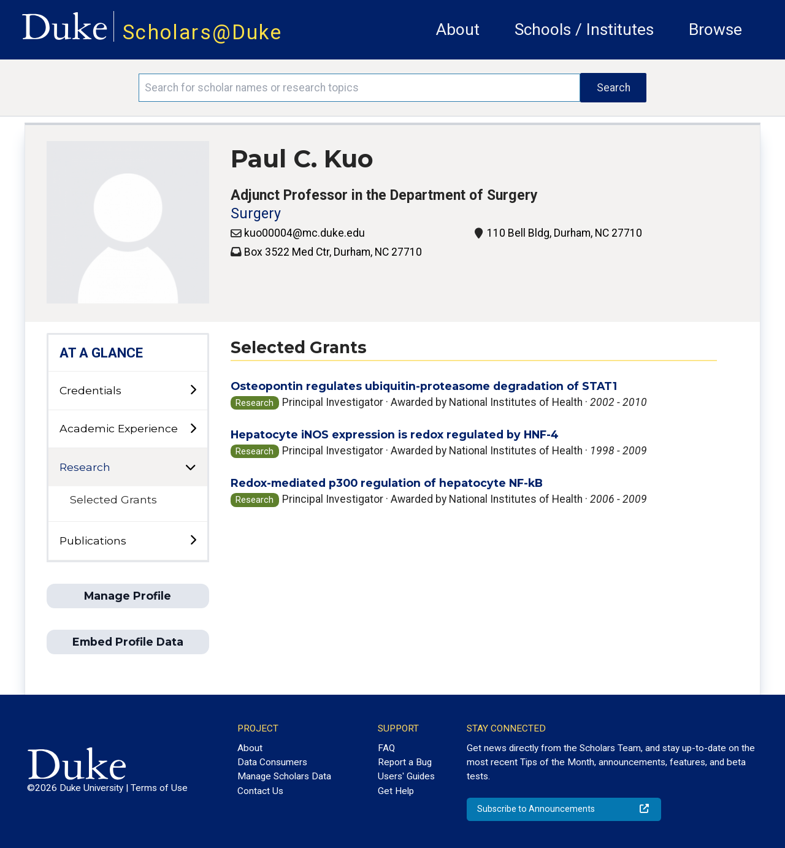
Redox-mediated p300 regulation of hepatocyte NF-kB (387, 482)
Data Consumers (272, 762)
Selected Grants (113, 499)
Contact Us (260, 790)
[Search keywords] (359, 88)
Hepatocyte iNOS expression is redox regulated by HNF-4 (395, 434)
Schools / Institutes (584, 29)
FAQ (386, 748)
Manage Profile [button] (127, 595)
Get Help (396, 790)
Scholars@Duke (202, 32)
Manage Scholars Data (284, 776)
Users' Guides (406, 776)
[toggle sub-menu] (193, 390)
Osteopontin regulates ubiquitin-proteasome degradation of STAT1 (424, 386)
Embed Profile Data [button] (127, 641)
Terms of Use (159, 787)
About (458, 29)
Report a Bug (405, 762)
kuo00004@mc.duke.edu (304, 233)
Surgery (256, 213)
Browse (715, 29)
